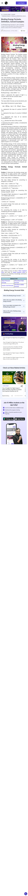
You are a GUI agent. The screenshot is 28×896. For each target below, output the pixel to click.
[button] (25, 893)
